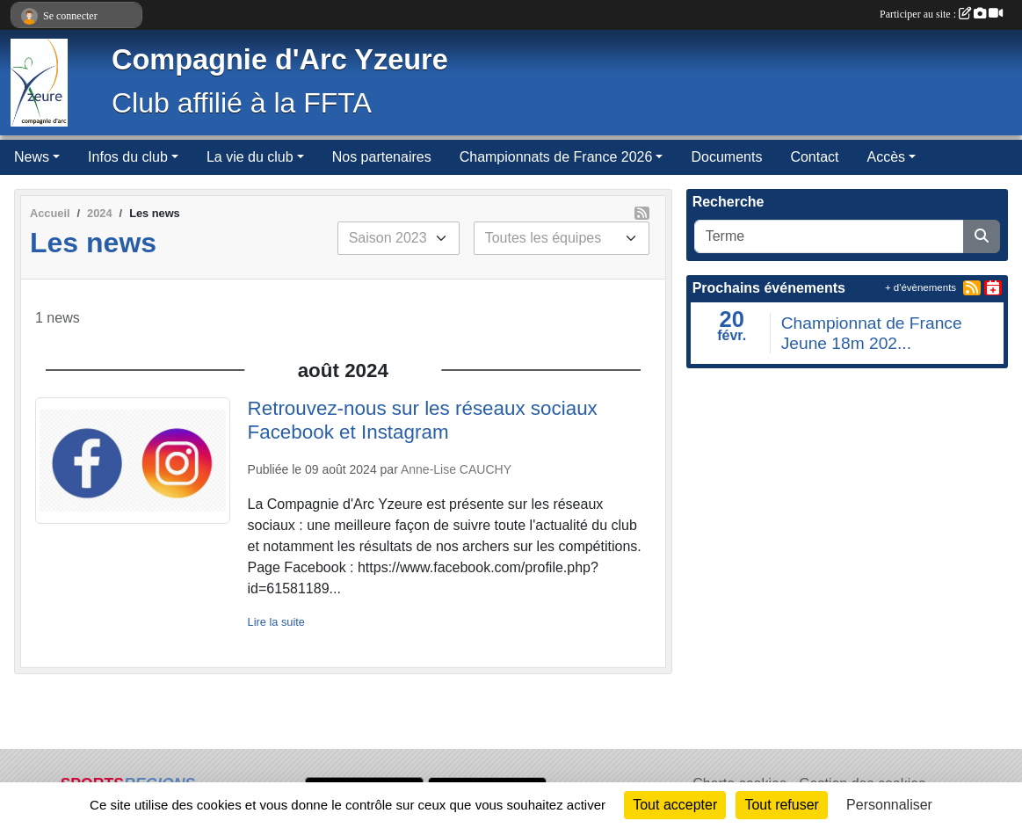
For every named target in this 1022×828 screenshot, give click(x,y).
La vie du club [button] (250, 156)
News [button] (31, 156)
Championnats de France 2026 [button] (556, 156)
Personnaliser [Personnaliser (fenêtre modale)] (889, 804)
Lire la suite (276, 621)
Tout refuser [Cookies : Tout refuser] (781, 804)
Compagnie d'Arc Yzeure (280, 60)
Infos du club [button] (128, 156)
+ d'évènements (920, 287)
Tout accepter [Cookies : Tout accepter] (675, 804)
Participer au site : (941, 14)
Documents (726, 156)
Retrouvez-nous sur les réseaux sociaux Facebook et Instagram (423, 420)
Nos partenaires (381, 156)
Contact (814, 156)
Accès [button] (886, 156)
